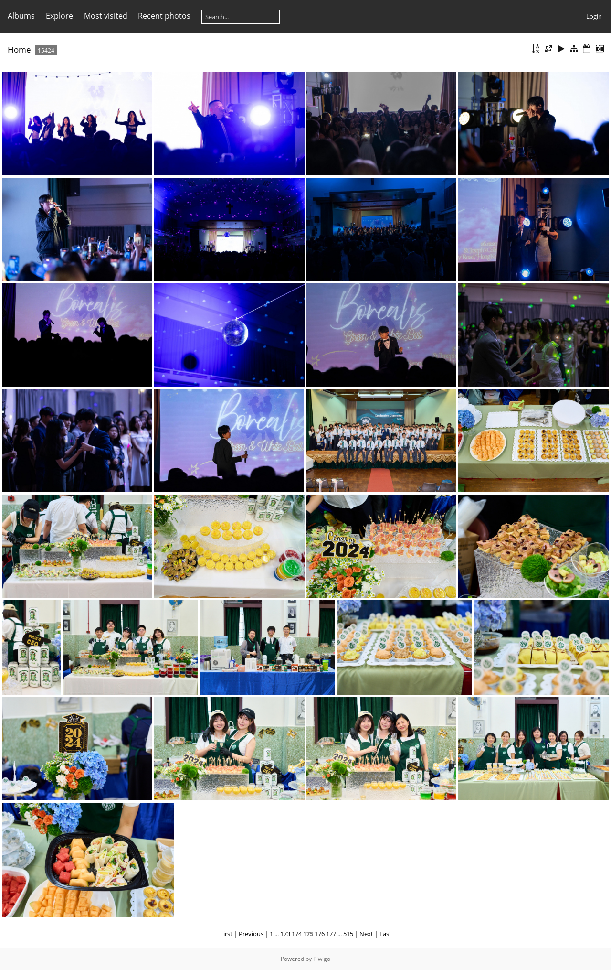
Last (385, 933)
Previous (251, 933)
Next (366, 933)
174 (297, 933)
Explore (59, 16)
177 (331, 933)
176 (320, 933)
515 (348, 933)
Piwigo (321, 959)
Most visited (105, 16)
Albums (21, 16)
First (226, 933)
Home (19, 49)
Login (594, 16)
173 (285, 933)
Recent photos (164, 16)
